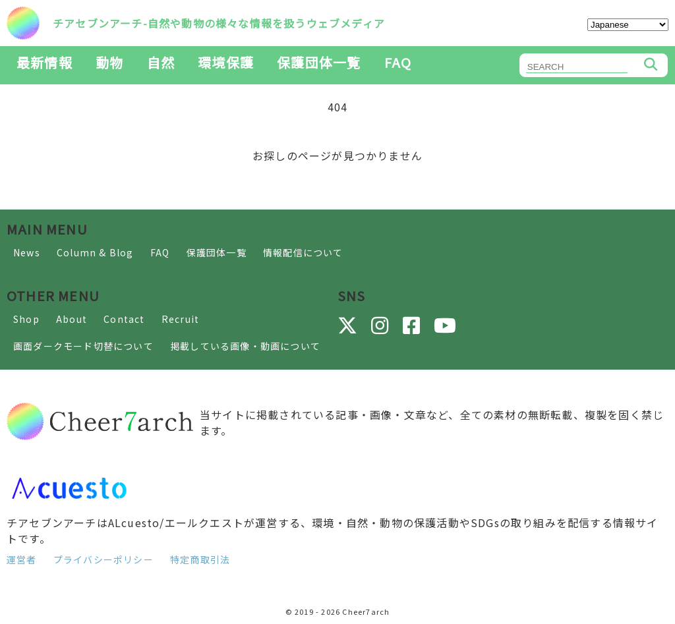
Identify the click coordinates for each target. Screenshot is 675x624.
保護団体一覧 (319, 62)
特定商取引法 (200, 559)
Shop (26, 319)
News (26, 252)
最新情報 (44, 62)
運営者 (22, 559)
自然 (161, 62)
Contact (123, 319)
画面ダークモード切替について (83, 346)
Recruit (180, 319)
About (71, 319)
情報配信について (303, 252)
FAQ (398, 62)
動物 (109, 62)
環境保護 (226, 62)
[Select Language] (627, 24)
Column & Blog (95, 252)
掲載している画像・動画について (245, 346)
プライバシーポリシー (103, 559)
